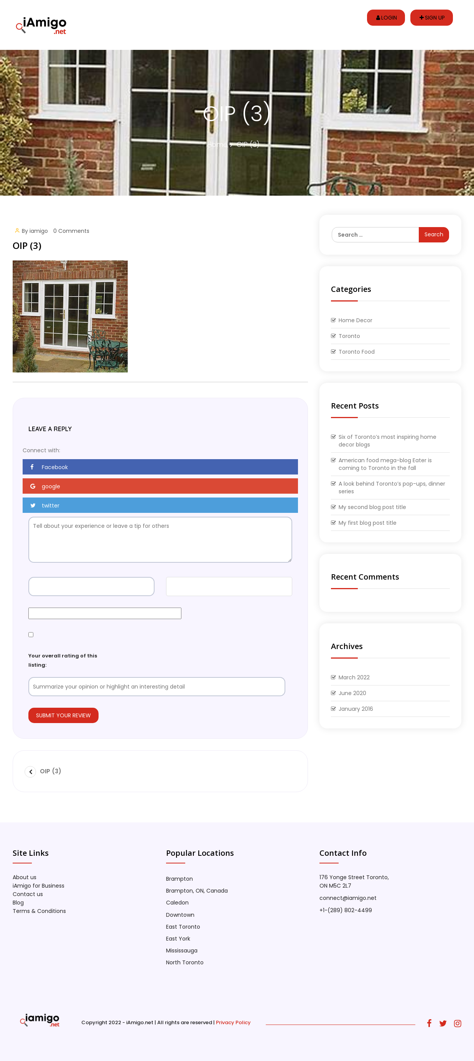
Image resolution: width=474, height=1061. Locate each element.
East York (178, 938)
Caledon (177, 902)
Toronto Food (357, 352)
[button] (160, 466)
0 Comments (71, 231)
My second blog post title (372, 507)
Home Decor (355, 320)
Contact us (28, 894)
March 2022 (354, 677)
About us (24, 877)
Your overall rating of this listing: (62, 660)
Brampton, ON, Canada (197, 891)
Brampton (179, 879)
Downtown (180, 915)
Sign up (432, 17)
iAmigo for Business (38, 886)
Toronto (349, 336)
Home (217, 144)
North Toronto (185, 962)
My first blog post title (368, 523)
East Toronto (183, 927)
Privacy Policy (233, 1022)
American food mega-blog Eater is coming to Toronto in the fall (385, 464)
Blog (18, 902)
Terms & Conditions (39, 911)
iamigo (39, 231)
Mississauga (182, 950)
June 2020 (352, 693)
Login (386, 17)
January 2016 (356, 709)
